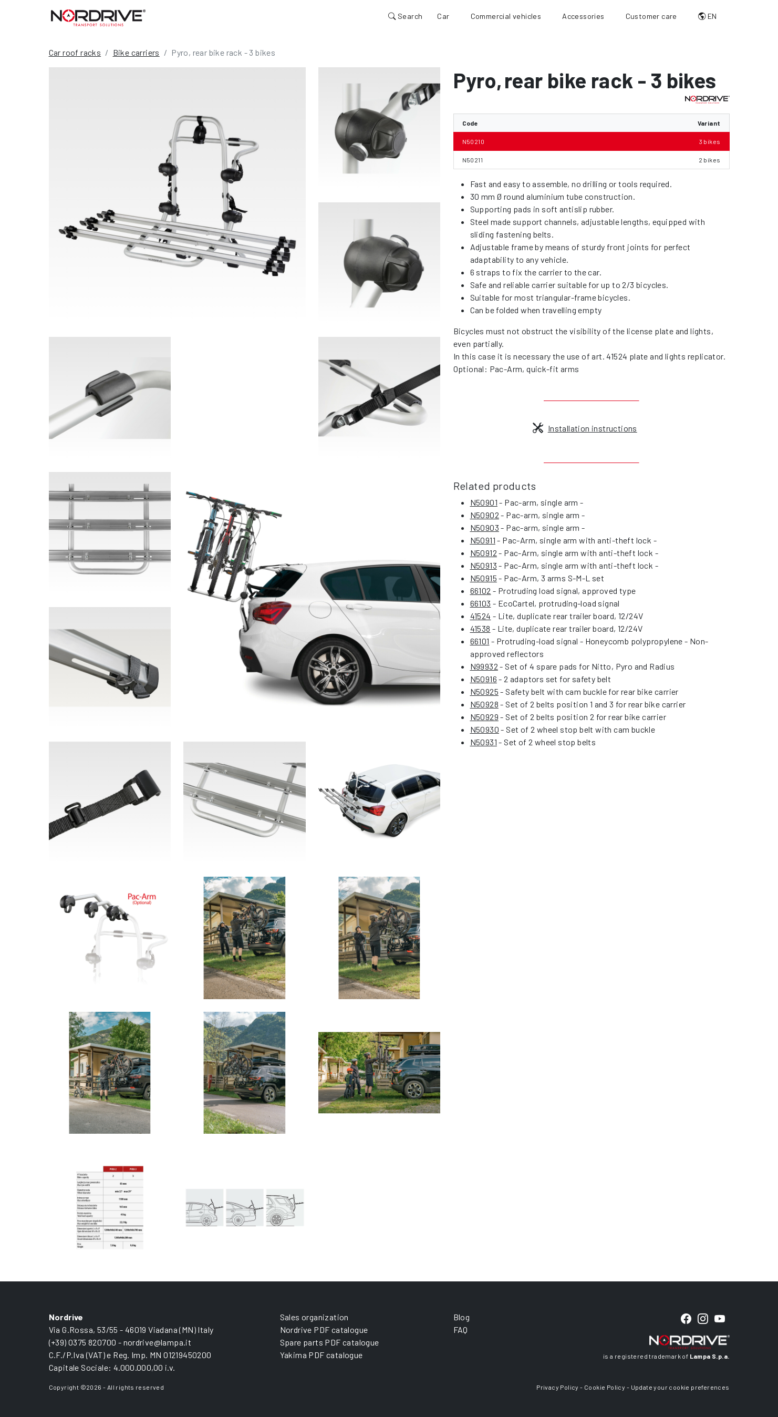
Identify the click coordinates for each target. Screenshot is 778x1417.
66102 (480, 590)
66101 (480, 641)
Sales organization (314, 1317)
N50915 (483, 578)
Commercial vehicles (506, 16)
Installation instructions (585, 428)
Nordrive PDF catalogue (324, 1329)
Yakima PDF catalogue (321, 1355)
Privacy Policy (557, 1387)
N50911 (482, 540)
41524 (480, 616)
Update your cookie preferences (680, 1387)
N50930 (484, 729)
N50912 (483, 553)
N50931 (483, 742)
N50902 (484, 515)
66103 (480, 603)
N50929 (484, 717)
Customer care (651, 16)
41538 (480, 628)
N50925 (484, 691)
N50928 (484, 704)
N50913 (483, 565)
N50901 (483, 502)
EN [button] (707, 16)
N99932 (484, 666)
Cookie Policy (604, 1387)
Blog (461, 1317)
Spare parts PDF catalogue (329, 1342)
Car (443, 16)
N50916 (483, 679)
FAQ (460, 1329)
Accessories (583, 16)
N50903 (484, 527)
